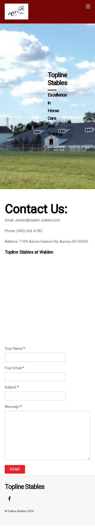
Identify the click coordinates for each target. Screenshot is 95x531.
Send (15, 469)
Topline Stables (17, 511)
